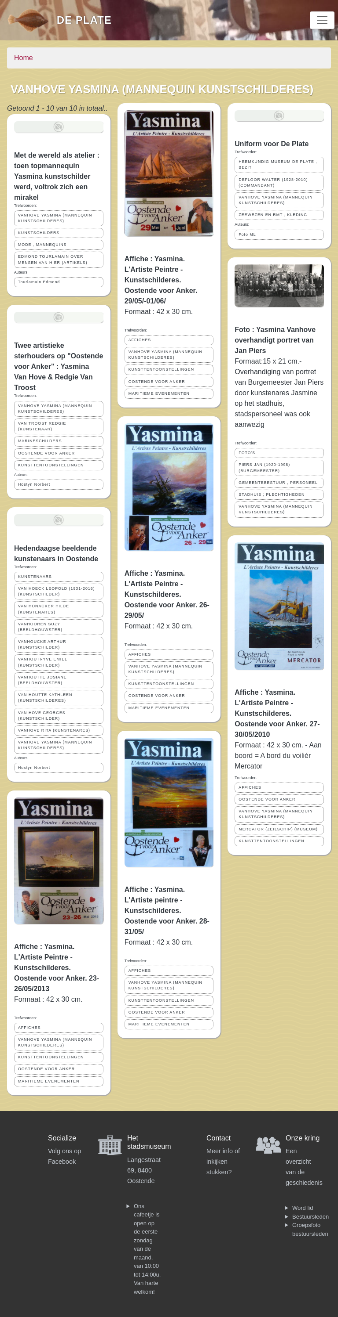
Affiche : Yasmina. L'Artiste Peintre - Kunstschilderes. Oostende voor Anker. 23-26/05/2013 (56, 967)
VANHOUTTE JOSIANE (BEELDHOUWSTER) (42, 680)
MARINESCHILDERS (40, 441)
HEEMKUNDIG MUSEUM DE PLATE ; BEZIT (278, 164)
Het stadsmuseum (149, 1142)
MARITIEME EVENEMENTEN (48, 1081)
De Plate (84, 20)
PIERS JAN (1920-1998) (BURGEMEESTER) (264, 467)
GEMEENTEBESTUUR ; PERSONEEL (278, 482)
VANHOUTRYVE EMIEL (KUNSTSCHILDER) (42, 662)
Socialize (62, 1138)
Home (23, 57)
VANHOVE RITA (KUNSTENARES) (54, 730)
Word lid (302, 1208)
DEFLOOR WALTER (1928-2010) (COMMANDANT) (273, 182)
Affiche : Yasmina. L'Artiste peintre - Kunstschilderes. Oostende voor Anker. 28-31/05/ (167, 910)
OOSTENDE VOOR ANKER (46, 453)
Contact (218, 1138)
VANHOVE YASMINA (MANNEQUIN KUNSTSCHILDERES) (55, 218)
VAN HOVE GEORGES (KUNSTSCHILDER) (42, 716)
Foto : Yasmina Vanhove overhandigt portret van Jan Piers (275, 340)
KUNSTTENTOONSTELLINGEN (51, 465)
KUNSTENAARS (35, 576)
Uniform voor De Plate (272, 144)
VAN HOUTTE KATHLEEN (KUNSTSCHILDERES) (45, 698)
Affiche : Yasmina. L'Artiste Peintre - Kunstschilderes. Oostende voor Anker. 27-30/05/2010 (277, 713)
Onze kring (303, 1138)
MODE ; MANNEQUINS (42, 244)
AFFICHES (29, 1027)
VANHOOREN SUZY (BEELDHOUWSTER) (40, 627)
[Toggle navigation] (322, 20)
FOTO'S (247, 453)
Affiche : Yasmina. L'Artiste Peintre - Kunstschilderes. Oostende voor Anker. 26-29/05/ (167, 594)
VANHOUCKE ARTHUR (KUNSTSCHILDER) (42, 644)
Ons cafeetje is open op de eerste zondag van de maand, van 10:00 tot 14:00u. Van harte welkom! (147, 1249)
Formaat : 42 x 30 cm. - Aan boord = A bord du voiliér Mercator (278, 755)
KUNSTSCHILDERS (38, 233)
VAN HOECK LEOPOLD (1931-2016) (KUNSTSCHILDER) (56, 591)
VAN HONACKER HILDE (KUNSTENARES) (43, 609)
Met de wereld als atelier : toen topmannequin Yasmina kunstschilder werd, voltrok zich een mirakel (56, 176)
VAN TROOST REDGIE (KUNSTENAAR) (42, 426)
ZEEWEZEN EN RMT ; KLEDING (273, 215)
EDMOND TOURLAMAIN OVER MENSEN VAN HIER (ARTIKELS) (53, 259)
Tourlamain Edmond (39, 282)
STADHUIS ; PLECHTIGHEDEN (272, 494)
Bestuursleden (310, 1216)
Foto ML (247, 234)
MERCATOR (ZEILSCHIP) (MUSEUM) (278, 829)
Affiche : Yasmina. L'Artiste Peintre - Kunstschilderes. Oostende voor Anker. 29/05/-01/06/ (161, 280)
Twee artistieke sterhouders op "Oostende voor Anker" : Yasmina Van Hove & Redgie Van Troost (58, 366)
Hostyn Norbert (34, 484)
